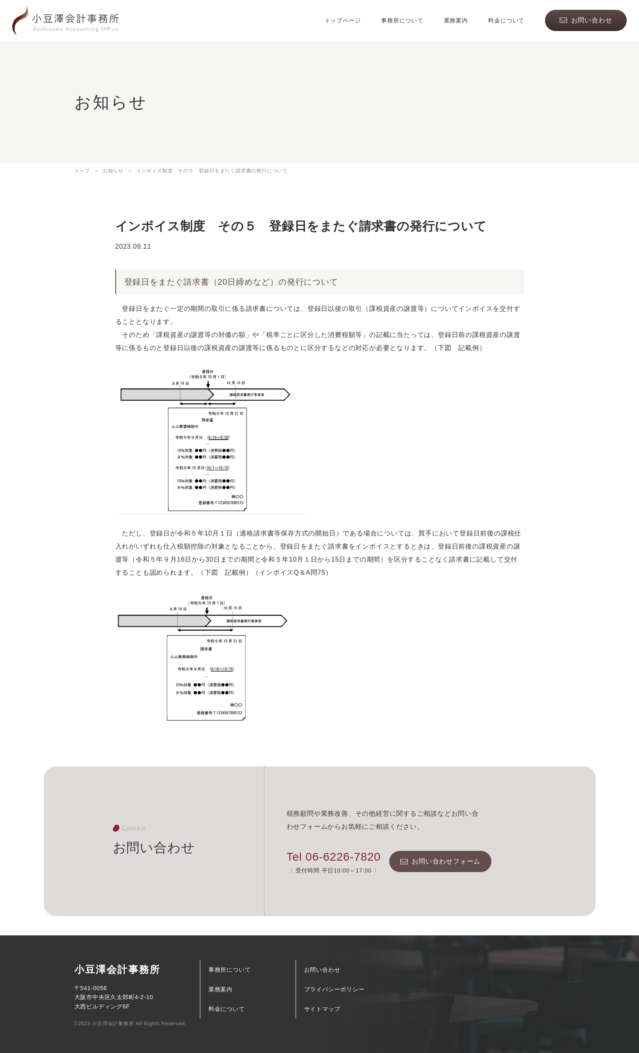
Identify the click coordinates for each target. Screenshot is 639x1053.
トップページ (343, 20)
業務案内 (456, 20)
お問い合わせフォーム (446, 872)
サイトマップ (322, 1009)
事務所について (402, 20)
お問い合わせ (591, 20)
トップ (82, 171)
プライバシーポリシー (334, 989)
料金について (506, 20)
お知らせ (113, 171)
